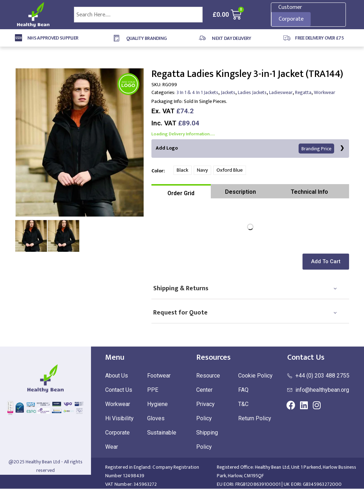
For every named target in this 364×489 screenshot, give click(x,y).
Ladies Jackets (252, 92)
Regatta (303, 92)
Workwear (324, 92)
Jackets (228, 92)
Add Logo (245, 149)
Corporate (291, 19)
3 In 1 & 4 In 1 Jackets (197, 92)
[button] (327, 262)
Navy (202, 170)
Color (157, 171)
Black (182, 170)
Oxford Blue (229, 170)
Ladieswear (281, 92)
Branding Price (317, 149)
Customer (290, 7)
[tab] (181, 191)
